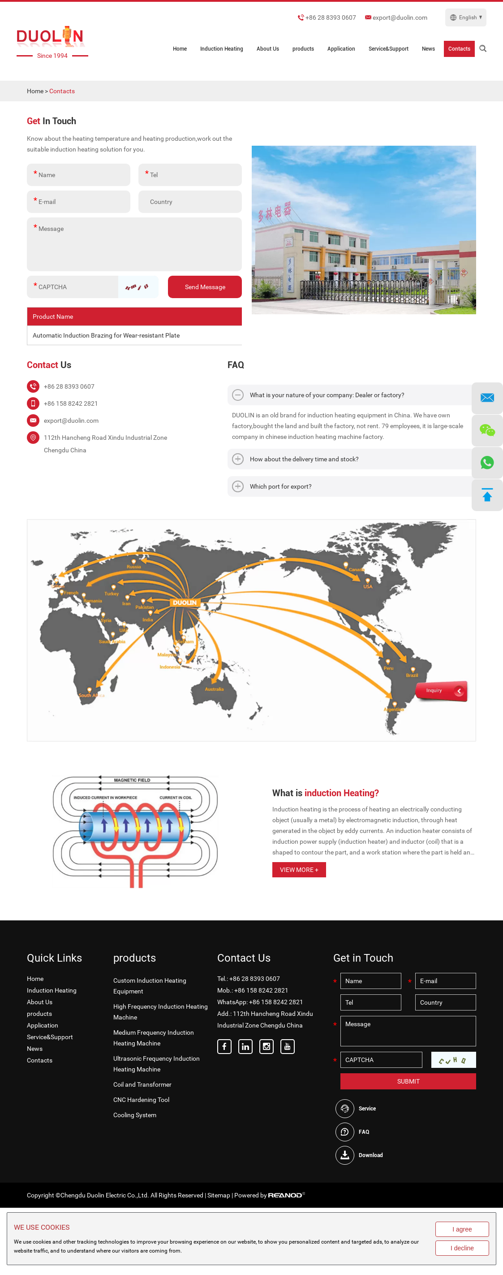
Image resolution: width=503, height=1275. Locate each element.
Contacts (459, 49)
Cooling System (134, 1115)
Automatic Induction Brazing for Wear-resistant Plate (106, 335)
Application (341, 49)
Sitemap (218, 1195)
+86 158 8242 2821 (276, 1002)
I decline (462, 1248)
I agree (462, 1229)
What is (325, 793)
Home (180, 49)
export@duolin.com (400, 17)
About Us (268, 49)
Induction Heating (221, 49)
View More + (299, 869)
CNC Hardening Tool (141, 1099)
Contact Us (244, 958)
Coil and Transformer (142, 1084)
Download (371, 1155)
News (428, 49)
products (303, 49)
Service (367, 1109)
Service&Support (388, 49)
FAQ (364, 1132)
